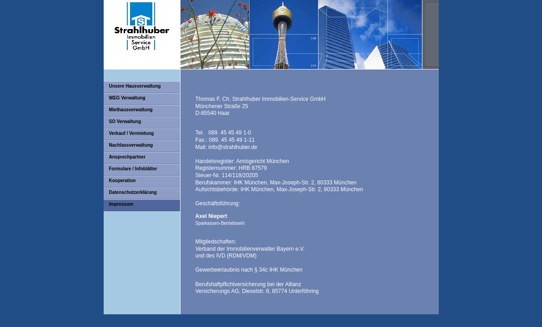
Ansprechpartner (127, 156)
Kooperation (122, 180)
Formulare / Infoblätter (133, 168)
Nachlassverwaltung (131, 145)
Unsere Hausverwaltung (135, 86)
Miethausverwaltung (131, 109)
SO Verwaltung (125, 121)
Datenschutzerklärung (133, 192)
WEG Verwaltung (127, 97)
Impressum (121, 204)
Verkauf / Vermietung (131, 133)
